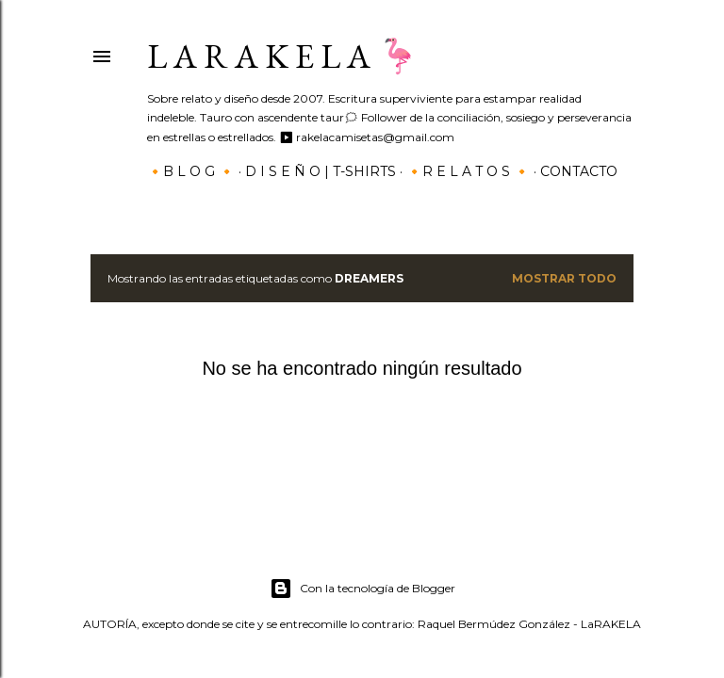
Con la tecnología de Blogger (362, 588)
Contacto (578, 171)
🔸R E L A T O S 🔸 (468, 171)
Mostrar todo (564, 278)
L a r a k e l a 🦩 (283, 56)
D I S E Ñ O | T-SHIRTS (320, 171)
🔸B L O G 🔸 (191, 171)
